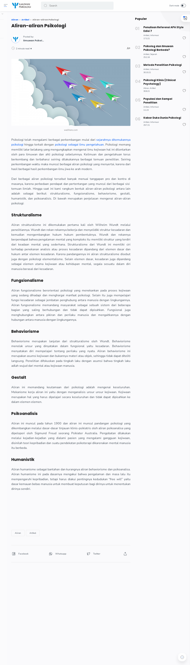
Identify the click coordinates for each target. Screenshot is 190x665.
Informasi (154, 35)
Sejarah (153, 54)
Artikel (63, 597)
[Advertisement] (86, 574)
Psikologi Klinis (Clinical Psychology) (159, 82)
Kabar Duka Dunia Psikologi (161, 118)
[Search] (77, 6)
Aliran (48, 597)
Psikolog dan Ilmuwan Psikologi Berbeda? (164, 48)
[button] (6, 5)
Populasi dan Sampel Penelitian (157, 100)
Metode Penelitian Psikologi (162, 65)
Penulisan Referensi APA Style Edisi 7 (163, 29)
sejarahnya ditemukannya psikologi (67, 126)
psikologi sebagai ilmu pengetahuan (66, 130)
